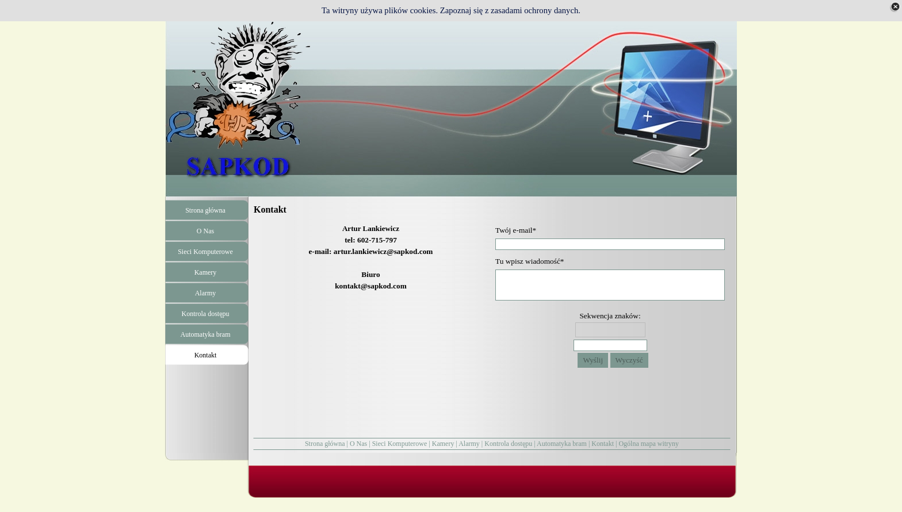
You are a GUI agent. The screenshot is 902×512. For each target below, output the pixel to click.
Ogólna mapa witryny (648, 444)
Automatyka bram (562, 444)
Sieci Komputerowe (399, 444)
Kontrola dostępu (508, 444)
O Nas (358, 444)
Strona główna (325, 444)
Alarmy (469, 444)
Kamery (443, 444)
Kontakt (602, 444)
